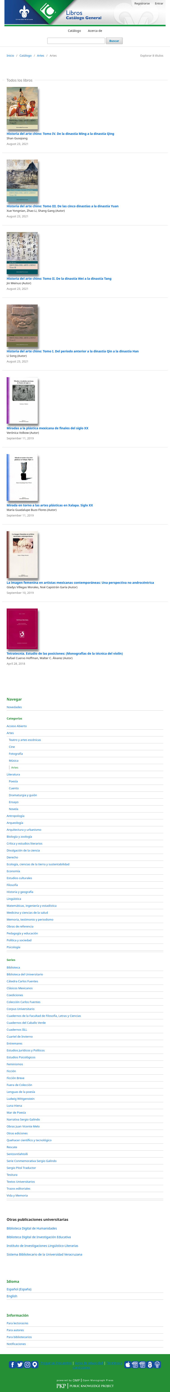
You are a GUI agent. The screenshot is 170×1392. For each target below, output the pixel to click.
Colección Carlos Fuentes (23, 1002)
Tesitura (12, 1175)
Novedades (14, 707)
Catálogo (74, 31)
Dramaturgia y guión (23, 795)
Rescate (12, 1147)
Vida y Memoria (17, 1195)
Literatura (13, 774)
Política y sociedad (19, 940)
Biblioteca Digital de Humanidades (32, 1228)
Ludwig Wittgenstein (21, 1099)
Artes (40, 55)
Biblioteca (13, 967)
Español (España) (19, 1289)
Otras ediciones (17, 1133)
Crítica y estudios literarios (24, 843)
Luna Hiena (14, 1106)
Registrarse (142, 3)
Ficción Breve (15, 1078)
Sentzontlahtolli (17, 1154)
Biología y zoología (19, 837)
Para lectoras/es (17, 1323)
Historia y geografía (20, 892)
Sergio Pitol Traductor (21, 1168)
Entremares (14, 1043)
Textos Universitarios (21, 1182)
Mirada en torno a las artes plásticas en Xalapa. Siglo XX (50, 505)
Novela (13, 809)
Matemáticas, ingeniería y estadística (32, 906)
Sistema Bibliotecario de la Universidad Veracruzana (44, 1254)
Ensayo (13, 802)
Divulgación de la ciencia (23, 850)
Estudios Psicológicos (21, 1057)
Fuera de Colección (19, 1085)
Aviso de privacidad (89, 1363)
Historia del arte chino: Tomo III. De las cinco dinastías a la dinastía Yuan (63, 206)
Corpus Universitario (20, 1009)
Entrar (159, 3)
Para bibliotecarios (19, 1337)
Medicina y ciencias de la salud (27, 913)
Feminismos (15, 1064)
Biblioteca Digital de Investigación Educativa (39, 1237)
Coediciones (15, 995)
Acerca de (95, 31)
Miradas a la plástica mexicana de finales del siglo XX (47, 428)
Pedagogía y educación (22, 933)
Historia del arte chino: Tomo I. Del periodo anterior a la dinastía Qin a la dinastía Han (73, 351)
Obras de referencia (20, 926)
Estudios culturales (19, 878)
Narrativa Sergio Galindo (23, 1119)
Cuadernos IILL (17, 1030)
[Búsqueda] (76, 41)
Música (13, 761)
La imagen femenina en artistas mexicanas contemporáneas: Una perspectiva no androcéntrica (80, 582)
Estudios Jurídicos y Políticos (26, 1050)
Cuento (14, 788)
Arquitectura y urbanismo (24, 830)
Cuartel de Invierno (20, 1036)
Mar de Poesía (16, 1112)
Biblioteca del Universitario (25, 974)
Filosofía (12, 885)
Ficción (11, 1071)
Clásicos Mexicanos (20, 988)
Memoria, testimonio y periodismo (30, 919)
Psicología (13, 947)
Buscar (114, 41)
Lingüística (14, 899)
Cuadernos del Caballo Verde (26, 1023)
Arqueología (15, 823)
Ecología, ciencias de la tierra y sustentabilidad (38, 864)
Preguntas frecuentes (56, 1363)
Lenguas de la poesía (21, 1092)
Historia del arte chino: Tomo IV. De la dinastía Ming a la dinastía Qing (60, 134)
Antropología (15, 816)
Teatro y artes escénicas (25, 740)
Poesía (13, 781)
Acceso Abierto (17, 726)
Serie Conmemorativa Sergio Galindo (32, 1161)
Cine (12, 747)
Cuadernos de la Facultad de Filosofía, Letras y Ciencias (44, 1016)
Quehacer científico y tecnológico (29, 1140)
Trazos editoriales (18, 1188)
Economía (13, 871)
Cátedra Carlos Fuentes (22, 981)
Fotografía (16, 754)
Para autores (15, 1330)
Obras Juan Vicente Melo (23, 1126)
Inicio (10, 55)
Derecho (12, 857)
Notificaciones (16, 1344)
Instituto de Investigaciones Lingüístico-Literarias (42, 1246)
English (12, 1296)
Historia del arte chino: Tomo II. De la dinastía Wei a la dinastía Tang (59, 278)
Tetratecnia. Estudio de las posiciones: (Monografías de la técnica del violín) (65, 653)
